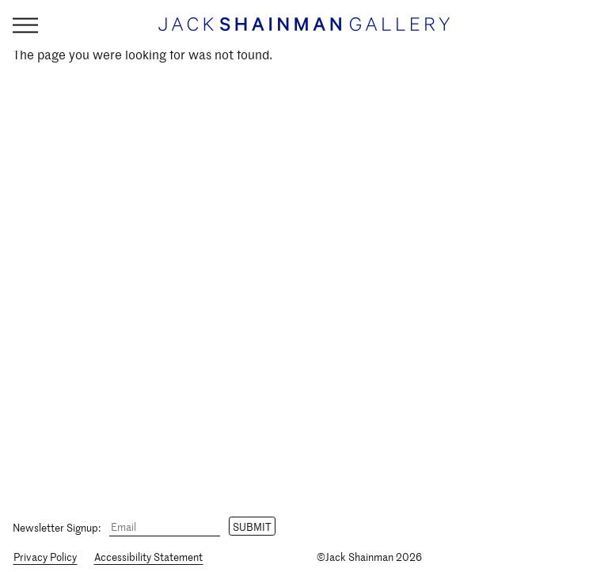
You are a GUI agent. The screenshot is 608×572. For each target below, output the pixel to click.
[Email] (164, 527)
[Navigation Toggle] (25, 25)
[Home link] (304, 31)
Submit (252, 526)
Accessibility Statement (148, 556)
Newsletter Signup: (57, 526)
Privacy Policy (45, 556)
